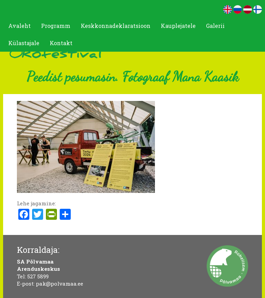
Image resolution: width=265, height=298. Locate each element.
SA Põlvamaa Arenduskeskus (38, 265)
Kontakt (61, 43)
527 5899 (38, 276)
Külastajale (23, 43)
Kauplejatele (178, 25)
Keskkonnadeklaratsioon (115, 25)
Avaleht (19, 25)
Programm (55, 25)
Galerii (215, 25)
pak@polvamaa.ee (59, 283)
